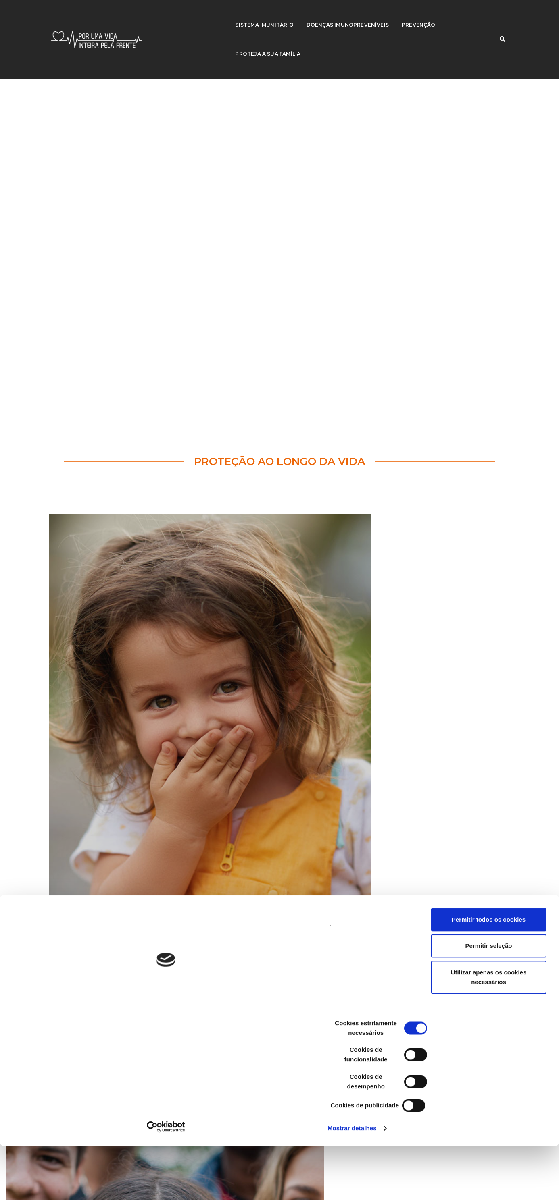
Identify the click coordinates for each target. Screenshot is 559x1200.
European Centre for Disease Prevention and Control (250, 1006)
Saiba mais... (101, 824)
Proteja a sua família (444, 14)
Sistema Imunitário (227, 14)
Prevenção (382, 14)
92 (248, 798)
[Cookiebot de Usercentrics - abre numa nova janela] (52, 1184)
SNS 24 (429, 997)
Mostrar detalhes (130, 1184)
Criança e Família (87, 1006)
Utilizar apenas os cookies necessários (492, 1114)
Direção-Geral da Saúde (96, 997)
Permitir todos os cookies (491, 1056)
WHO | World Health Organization (461, 1006)
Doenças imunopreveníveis (310, 14)
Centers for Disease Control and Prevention (239, 997)
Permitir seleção (491, 1083)
